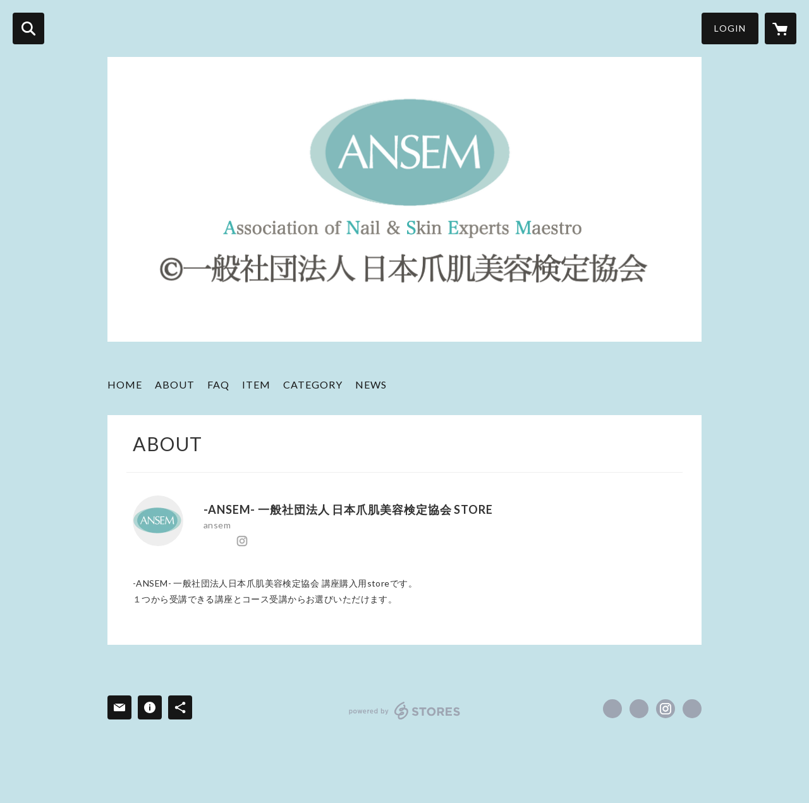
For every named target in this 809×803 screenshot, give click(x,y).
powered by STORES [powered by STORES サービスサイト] (405, 710)
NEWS (371, 384)
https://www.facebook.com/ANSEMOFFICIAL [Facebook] (208, 541)
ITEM (256, 384)
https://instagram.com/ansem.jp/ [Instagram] (242, 541)
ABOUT (175, 384)
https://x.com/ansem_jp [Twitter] (225, 541)
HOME (124, 384)
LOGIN (730, 28)
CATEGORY (313, 384)
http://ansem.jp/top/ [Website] (259, 541)
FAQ (218, 384)
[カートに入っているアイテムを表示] (780, 28)
